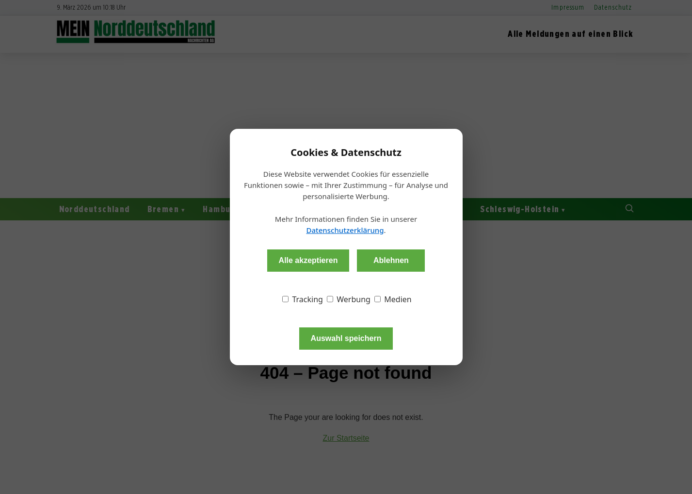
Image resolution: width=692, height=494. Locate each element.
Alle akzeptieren (308, 260)
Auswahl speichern (346, 338)
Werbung (348, 299)
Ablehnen (391, 260)
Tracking (302, 299)
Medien (393, 299)
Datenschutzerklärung (345, 230)
